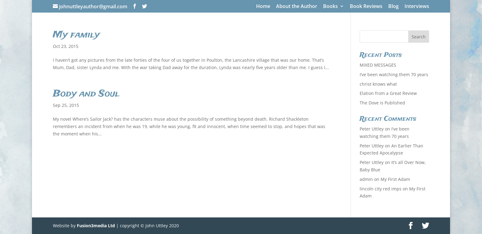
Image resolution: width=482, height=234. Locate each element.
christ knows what (378, 84)
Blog (393, 7)
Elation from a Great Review (388, 93)
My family (76, 35)
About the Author (296, 7)
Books (330, 7)
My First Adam (395, 179)
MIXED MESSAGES (378, 65)
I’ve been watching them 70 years (394, 74)
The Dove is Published (382, 103)
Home (263, 7)
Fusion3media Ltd (96, 225)
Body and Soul (86, 94)
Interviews (417, 7)
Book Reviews (366, 7)
